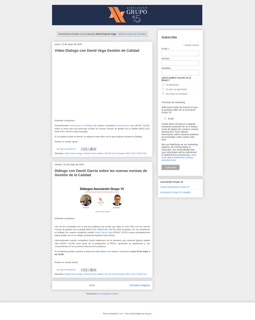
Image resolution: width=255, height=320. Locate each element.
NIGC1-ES (130, 153)
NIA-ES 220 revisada (114, 153)
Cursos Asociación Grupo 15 (174, 187)
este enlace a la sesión (106, 251)
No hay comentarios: (67, 149)
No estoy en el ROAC (177, 94)
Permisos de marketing (173, 102)
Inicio (92, 285)
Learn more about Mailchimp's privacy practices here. (178, 157)
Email (165, 48)
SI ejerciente (172, 84)
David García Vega (125, 125)
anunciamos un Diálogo (80, 125)
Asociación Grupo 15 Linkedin (175, 192)
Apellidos (166, 68)
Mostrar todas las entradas (132, 34)
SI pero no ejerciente (176, 89)
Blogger (148, 313)
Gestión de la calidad (93, 153)
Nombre (165, 58)
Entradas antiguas (139, 285)
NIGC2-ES (142, 153)
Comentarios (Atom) (109, 294)
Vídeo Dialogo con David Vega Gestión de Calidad (97, 50)
